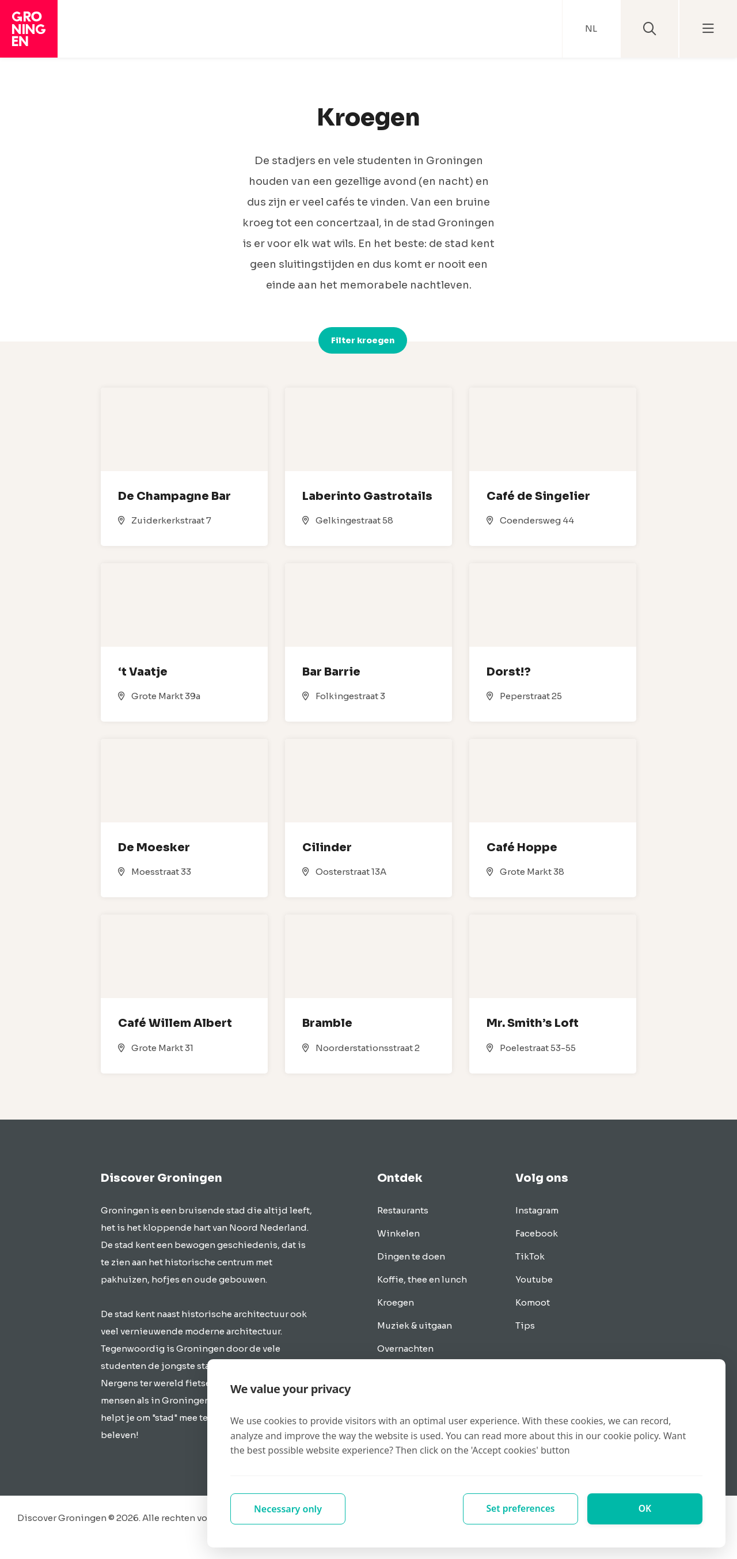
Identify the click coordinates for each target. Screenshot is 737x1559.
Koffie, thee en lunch (422, 1279)
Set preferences (520, 1509)
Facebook (536, 1233)
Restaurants (402, 1210)
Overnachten (405, 1348)
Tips (525, 1325)
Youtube (534, 1279)
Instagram (537, 1210)
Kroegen (395, 1302)
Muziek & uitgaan (414, 1325)
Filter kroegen (362, 340)
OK (645, 1509)
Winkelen (398, 1233)
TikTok (530, 1256)
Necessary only (288, 1509)
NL (591, 28)
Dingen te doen (411, 1256)
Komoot (532, 1302)
